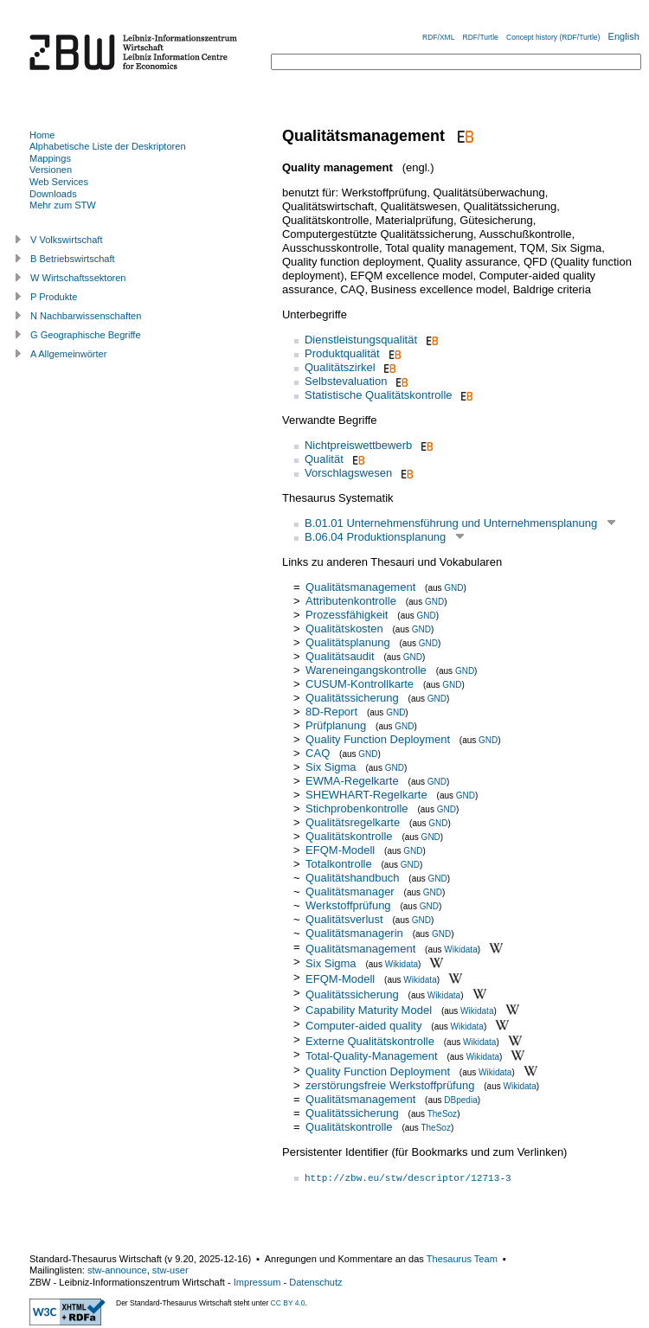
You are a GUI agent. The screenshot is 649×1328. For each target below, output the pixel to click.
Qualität (324, 458)
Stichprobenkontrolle (356, 808)
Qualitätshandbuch (352, 877)
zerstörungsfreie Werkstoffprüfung (389, 1085)
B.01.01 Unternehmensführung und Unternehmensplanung (451, 522)
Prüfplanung (335, 725)
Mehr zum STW (62, 205)
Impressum (257, 1282)
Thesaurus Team (462, 1259)
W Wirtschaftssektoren (78, 278)
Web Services (58, 181)
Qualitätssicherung (352, 697)
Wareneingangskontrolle (366, 670)
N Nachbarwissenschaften (85, 316)
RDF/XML (438, 37)
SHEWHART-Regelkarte (366, 794)
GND (453, 588)
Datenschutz (315, 1282)
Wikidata (460, 948)
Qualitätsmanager (350, 891)
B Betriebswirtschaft (72, 258)
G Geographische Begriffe (85, 335)
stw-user (170, 1270)
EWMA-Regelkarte (352, 780)
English (623, 36)
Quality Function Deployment (377, 739)
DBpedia (460, 1100)
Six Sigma (331, 766)
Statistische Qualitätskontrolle (379, 394)
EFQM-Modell (340, 850)
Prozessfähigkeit (348, 614)
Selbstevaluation (346, 381)
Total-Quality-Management (371, 1055)
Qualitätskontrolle (348, 836)
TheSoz (442, 1114)
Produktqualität (342, 353)
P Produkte (53, 297)
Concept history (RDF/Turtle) (553, 37)
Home (42, 135)
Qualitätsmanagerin (354, 933)
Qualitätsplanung (347, 642)
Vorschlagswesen (348, 472)
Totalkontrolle (338, 863)
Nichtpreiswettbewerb (358, 445)
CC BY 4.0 (288, 1303)
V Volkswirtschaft (66, 239)
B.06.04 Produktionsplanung (375, 536)
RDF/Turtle (480, 37)
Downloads (53, 194)
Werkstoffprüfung (348, 905)
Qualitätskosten (344, 628)
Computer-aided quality (363, 1025)
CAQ (317, 753)
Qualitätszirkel (340, 367)
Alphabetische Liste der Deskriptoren (107, 146)
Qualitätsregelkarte (352, 822)
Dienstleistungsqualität (361, 339)
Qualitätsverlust (344, 919)
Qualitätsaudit (340, 656)
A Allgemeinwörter (68, 354)
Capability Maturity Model (368, 1010)
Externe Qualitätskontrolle (369, 1040)
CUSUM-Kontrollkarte (359, 683)
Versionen (50, 169)
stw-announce (117, 1270)
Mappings (50, 158)
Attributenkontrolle (350, 600)
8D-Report (331, 711)
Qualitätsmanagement (360, 587)
